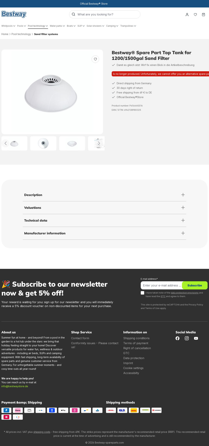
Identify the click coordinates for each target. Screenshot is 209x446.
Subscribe (194, 285)
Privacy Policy (196, 304)
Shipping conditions (136, 338)
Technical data (35, 220)
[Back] (5, 143)
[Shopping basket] (203, 14)
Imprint (128, 363)
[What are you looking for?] (109, 14)
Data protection (133, 358)
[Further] (99, 143)
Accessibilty (131, 373)
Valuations (32, 208)
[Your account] (187, 14)
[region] (52, 100)
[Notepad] (195, 14)
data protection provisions (185, 292)
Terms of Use (152, 308)
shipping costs (41, 431)
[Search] (73, 14)
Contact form (80, 338)
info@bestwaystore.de (14, 386)
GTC (163, 296)
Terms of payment (135, 343)
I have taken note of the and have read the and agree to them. (174, 294)
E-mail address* (149, 279)
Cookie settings (133, 368)
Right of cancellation (137, 348)
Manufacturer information (44, 233)
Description (33, 195)
